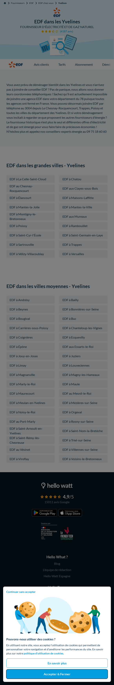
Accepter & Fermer (57, 674)
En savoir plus (57, 663)
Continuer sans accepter (21, 591)
